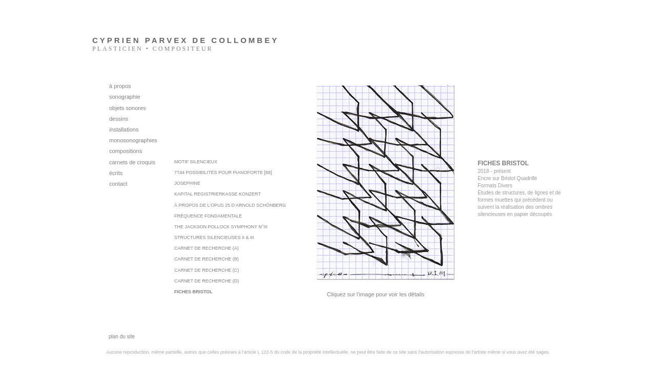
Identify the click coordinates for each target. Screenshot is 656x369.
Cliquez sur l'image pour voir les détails (375, 294)
